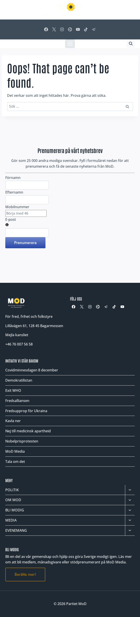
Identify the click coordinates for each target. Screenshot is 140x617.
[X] (54, 29)
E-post (10, 219)
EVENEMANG (16, 530)
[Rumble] (70, 29)
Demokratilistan (18, 380)
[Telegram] (94, 29)
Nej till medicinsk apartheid (28, 431)
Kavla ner (13, 420)
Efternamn (14, 192)
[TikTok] (86, 29)
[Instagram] (62, 29)
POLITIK (12, 489)
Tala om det (15, 461)
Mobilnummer (17, 206)
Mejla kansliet (16, 334)
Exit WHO (13, 390)
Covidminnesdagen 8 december (31, 370)
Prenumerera (25, 243)
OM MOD (13, 499)
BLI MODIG (14, 510)
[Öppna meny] (70, 43)
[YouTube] (78, 29)
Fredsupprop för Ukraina (26, 410)
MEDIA (11, 520)
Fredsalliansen (17, 400)
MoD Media (15, 451)
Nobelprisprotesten (21, 441)
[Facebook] (46, 29)
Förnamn (13, 177)
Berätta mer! (25, 574)
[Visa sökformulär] (131, 44)
